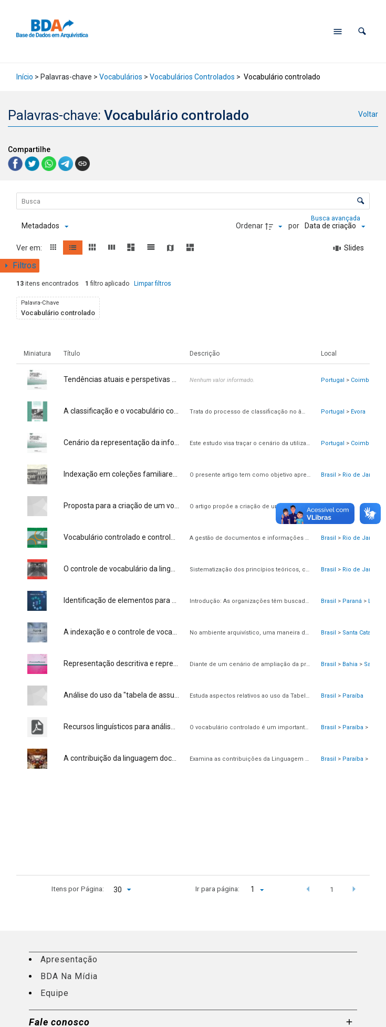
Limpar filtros (152, 283)
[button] (362, 31)
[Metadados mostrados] (45, 226)
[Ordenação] (334, 226)
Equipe (54, 993)
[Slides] (348, 248)
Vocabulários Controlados (192, 77)
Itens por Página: (77, 888)
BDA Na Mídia (69, 976)
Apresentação (69, 959)
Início (24, 77)
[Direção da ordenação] (275, 226)
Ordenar (249, 225)
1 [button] (332, 889)
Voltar (368, 114)
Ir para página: (217, 888)
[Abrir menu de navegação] (337, 32)
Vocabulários (120, 77)
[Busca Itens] (193, 201)
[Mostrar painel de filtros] (19, 266)
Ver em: (30, 248)
